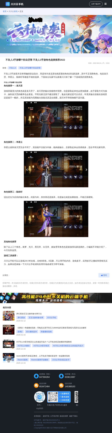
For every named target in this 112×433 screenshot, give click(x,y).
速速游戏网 (64, 416)
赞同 (104, 275)
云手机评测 (54, 416)
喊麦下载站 (73, 416)
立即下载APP (96, 4)
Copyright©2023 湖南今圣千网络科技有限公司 (50, 428)
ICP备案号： (47, 420)
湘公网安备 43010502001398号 (45, 423)
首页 (4, 11)
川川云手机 (9, 261)
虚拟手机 (46, 416)
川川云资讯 (13, 11)
